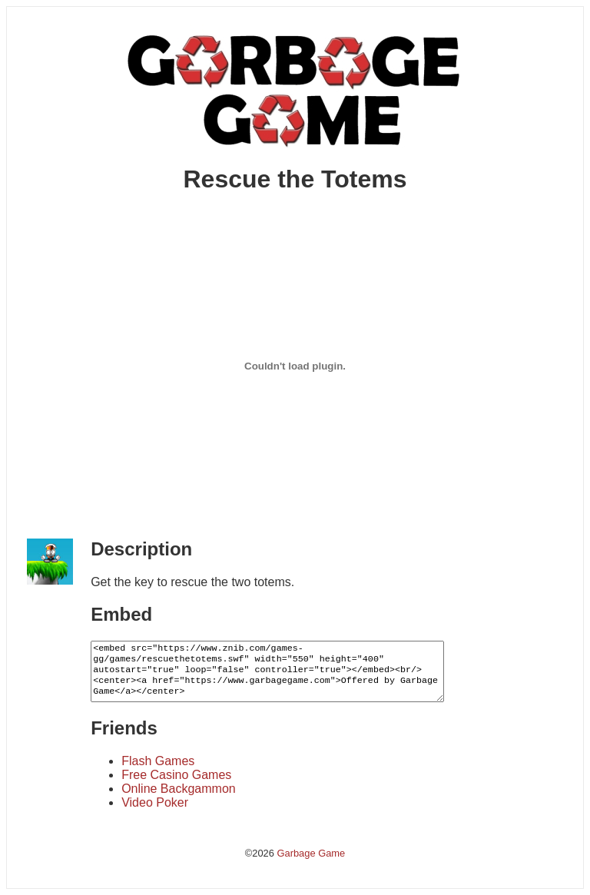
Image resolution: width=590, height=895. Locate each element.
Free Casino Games (176, 774)
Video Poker (154, 802)
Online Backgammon (178, 788)
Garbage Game (311, 853)
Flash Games (157, 760)
